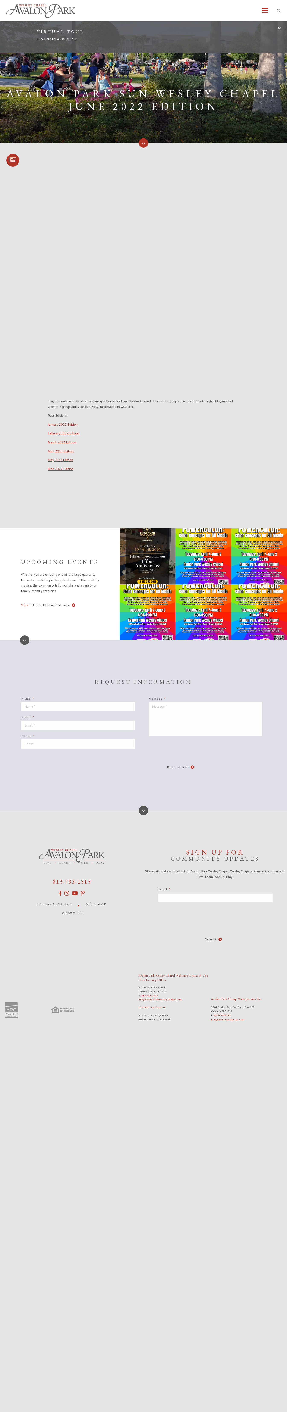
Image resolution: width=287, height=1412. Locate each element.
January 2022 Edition (63, 424)
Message (157, 698)
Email (27, 717)
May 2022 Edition (60, 460)
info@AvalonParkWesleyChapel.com (160, 999)
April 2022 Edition (61, 451)
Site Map (96, 904)
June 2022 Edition (60, 469)
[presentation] (123, 760)
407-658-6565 (222, 1015)
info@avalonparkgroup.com (227, 1019)
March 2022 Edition (62, 442)
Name (27, 698)
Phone (28, 736)
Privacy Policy (55, 904)
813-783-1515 (72, 881)
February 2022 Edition (63, 433)
